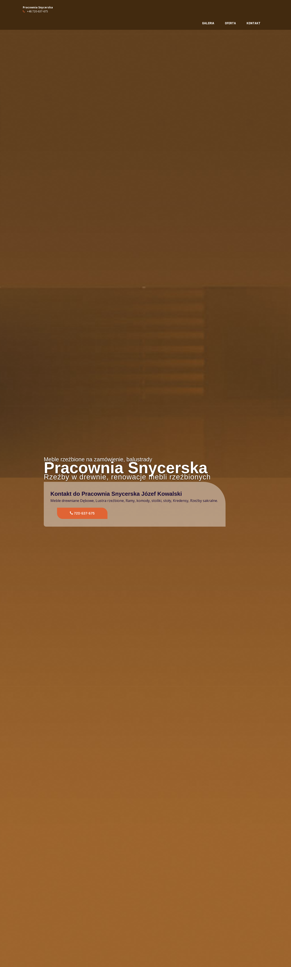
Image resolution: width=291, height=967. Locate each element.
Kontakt (253, 23)
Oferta (230, 23)
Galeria (208, 23)
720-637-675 (82, 513)
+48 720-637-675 (35, 11)
